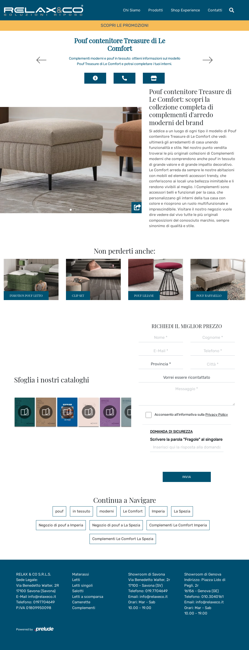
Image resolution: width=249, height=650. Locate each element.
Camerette (81, 602)
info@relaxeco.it (42, 596)
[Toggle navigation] (231, 10)
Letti (76, 580)
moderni (106, 511)
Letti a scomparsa (87, 596)
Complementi (83, 608)
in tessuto (81, 511)
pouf (59, 511)
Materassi (80, 574)
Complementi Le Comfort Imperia (178, 525)
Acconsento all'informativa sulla (191, 414)
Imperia (158, 511)
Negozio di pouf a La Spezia (116, 525)
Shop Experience (185, 10)
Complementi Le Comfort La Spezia (122, 539)
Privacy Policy (216, 414)
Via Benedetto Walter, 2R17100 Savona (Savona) (37, 588)
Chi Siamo (131, 10)
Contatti (215, 10)
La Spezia (182, 511)
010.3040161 (212, 596)
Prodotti (155, 10)
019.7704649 (156, 591)
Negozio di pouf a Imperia (61, 525)
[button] (71, 210)
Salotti (78, 591)
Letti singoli (82, 585)
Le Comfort (133, 511)
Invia (186, 477)
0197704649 (44, 602)
